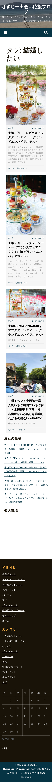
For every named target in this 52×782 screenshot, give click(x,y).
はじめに (6, 646)
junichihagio (38, 128)
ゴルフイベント (10, 605)
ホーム (5, 620)
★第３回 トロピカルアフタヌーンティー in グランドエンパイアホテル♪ (26, 137)
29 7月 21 (12, 238)
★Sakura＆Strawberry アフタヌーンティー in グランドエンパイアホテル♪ (26, 330)
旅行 (4, 600)
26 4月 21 (12, 321)
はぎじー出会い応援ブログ (26, 9)
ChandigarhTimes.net (15, 769)
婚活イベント (22, 168)
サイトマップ (9, 615)
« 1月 (4, 748)
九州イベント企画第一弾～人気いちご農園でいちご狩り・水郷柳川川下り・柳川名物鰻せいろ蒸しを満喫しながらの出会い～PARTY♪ (26, 409)
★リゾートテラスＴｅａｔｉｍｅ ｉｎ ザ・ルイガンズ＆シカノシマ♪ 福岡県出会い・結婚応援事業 (26, 498)
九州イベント (13, 430)
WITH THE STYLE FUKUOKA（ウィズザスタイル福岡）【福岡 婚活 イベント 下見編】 (25, 449)
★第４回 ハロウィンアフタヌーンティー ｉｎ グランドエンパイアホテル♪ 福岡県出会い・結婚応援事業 (26, 484)
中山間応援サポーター (13, 610)
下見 (4, 661)
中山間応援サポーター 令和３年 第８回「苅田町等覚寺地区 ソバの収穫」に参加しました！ (25, 471)
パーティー (12, 168)
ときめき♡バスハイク (13, 579)
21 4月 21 (12, 396)
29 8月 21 (12, 128)
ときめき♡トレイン (12, 584)
